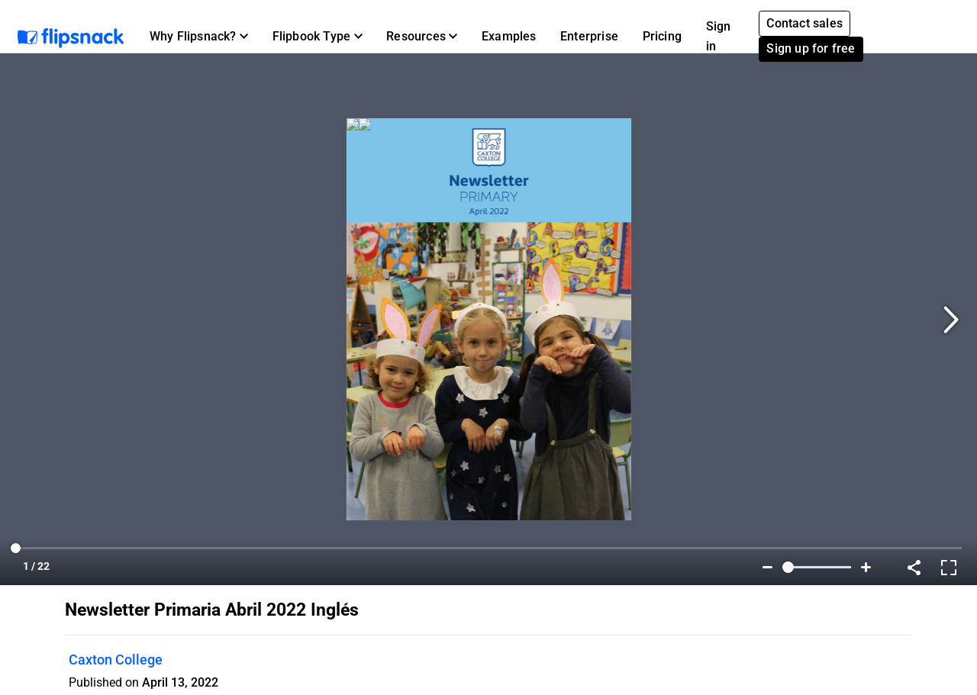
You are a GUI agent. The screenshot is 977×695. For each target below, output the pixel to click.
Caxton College (116, 660)
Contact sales (804, 23)
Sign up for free (810, 48)
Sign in (718, 36)
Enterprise (589, 36)
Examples (509, 36)
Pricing (662, 36)
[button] (198, 36)
